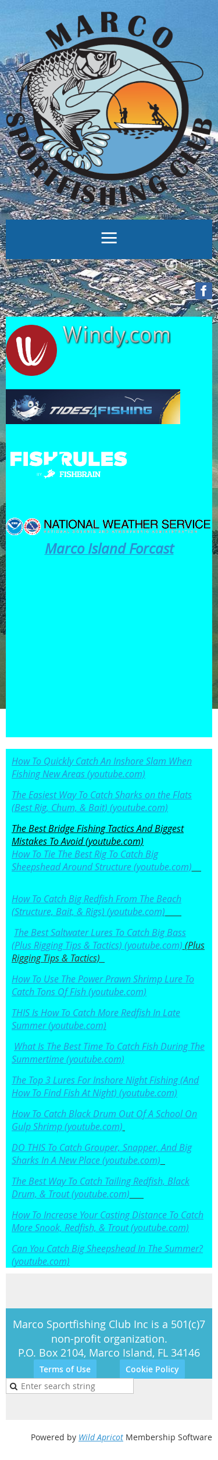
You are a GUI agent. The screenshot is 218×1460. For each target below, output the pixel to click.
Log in (191, 264)
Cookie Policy (152, 1369)
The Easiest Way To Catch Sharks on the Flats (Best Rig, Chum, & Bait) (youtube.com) (102, 801)
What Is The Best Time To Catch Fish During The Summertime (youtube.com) (108, 1053)
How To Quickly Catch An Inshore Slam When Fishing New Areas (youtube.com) (102, 767)
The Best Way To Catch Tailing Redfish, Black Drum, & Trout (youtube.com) (101, 1187)
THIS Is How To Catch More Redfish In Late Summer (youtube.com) (96, 1019)
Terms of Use (65, 1369)
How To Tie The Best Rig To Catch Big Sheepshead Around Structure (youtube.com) (102, 860)
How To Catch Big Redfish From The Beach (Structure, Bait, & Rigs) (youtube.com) (96, 905)
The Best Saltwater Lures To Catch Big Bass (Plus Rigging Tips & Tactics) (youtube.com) (99, 939)
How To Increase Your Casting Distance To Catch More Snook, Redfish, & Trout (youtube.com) (107, 1221)
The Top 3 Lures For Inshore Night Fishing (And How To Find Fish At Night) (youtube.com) (105, 1086)
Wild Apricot (100, 1437)
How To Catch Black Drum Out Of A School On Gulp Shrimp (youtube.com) (104, 1120)
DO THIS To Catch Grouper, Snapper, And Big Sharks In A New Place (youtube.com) (102, 1154)
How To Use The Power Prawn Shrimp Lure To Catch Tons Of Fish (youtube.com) (103, 985)
